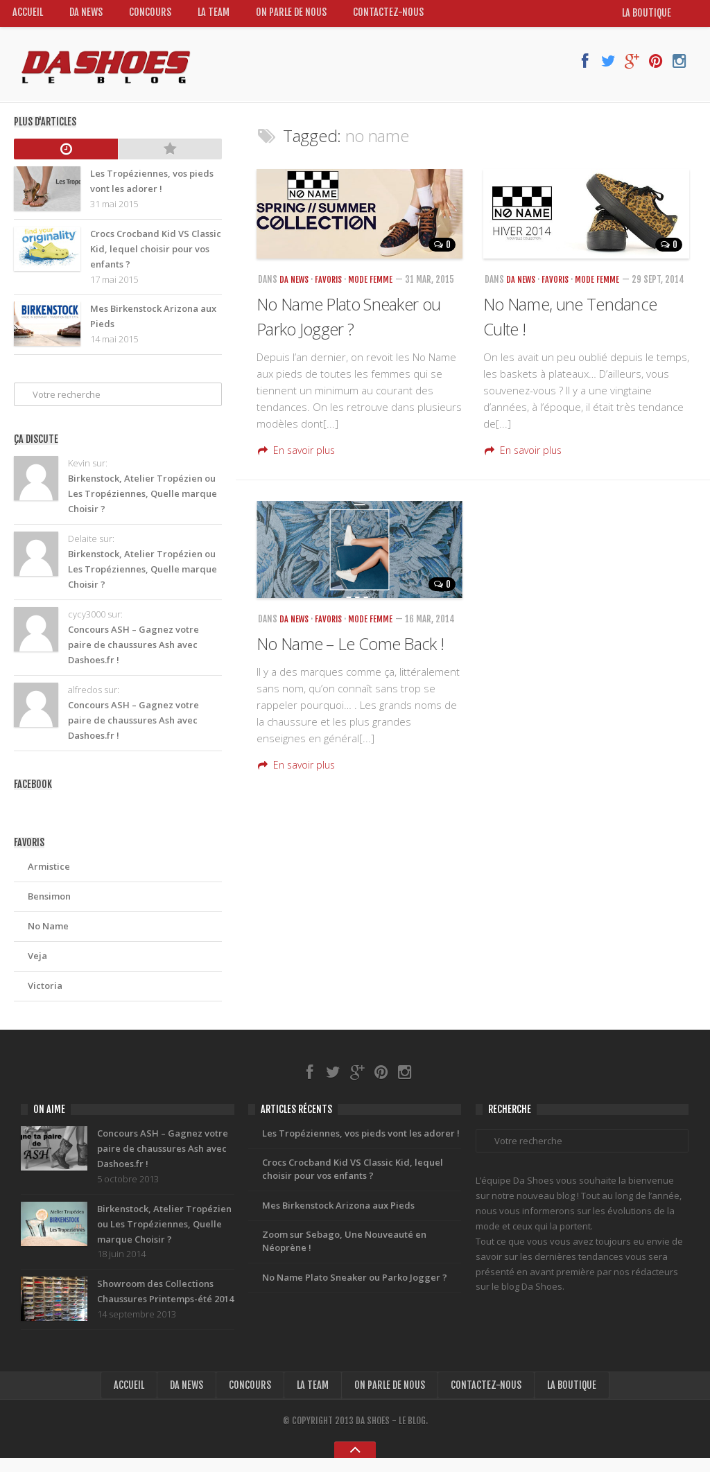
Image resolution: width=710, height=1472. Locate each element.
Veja (37, 962)
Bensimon (49, 902)
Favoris (332, 286)
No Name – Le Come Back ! (350, 669)
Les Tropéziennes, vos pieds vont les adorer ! (361, 1143)
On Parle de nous (295, 16)
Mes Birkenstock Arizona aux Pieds (338, 1217)
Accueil (28, 16)
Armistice (49, 872)
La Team (216, 16)
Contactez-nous (392, 16)
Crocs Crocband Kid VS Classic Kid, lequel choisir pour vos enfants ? (352, 1180)
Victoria (45, 991)
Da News (87, 16)
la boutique (653, 17)
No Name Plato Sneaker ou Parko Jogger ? (354, 1292)
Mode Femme (375, 286)
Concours (152, 16)
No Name (48, 932)
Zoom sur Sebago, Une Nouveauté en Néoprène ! (344, 1255)
